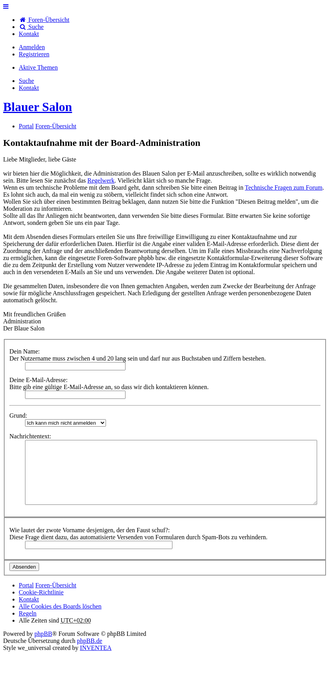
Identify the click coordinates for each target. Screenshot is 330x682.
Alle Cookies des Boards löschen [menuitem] (60, 606)
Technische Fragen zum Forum (283, 187)
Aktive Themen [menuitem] (38, 67)
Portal (26, 126)
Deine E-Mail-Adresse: (38, 380)
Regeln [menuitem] (27, 613)
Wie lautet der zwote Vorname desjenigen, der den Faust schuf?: (89, 530)
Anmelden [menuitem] (32, 47)
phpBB (43, 633)
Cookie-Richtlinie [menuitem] (41, 592)
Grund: (18, 415)
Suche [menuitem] (31, 26)
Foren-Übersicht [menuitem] (44, 19)
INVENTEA (95, 647)
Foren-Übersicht (55, 585)
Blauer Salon (37, 107)
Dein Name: (24, 351)
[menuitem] (29, 34)
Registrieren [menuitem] (34, 54)
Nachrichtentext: (30, 436)
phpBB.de (89, 640)
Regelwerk (101, 180)
